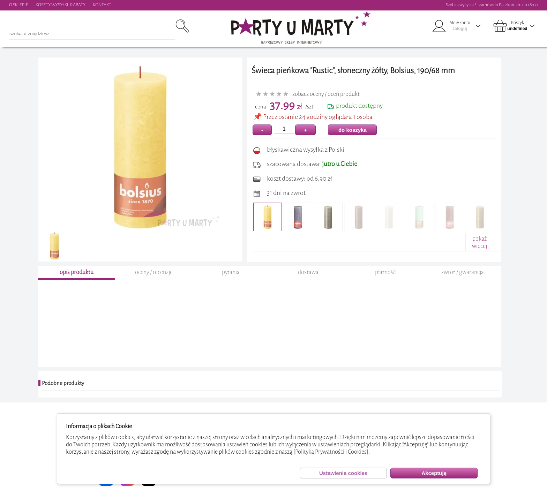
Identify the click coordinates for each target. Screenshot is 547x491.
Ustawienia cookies (343, 473)
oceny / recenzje (154, 273)
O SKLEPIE (18, 5)
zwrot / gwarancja (462, 273)
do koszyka (352, 130)
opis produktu (76, 273)
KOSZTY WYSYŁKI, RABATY (60, 5)
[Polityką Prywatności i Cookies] (330, 451)
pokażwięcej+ (479, 246)
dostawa (308, 273)
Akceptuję (434, 473)
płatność (385, 273)
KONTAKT (102, 5)
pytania (231, 273)
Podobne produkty (63, 384)
